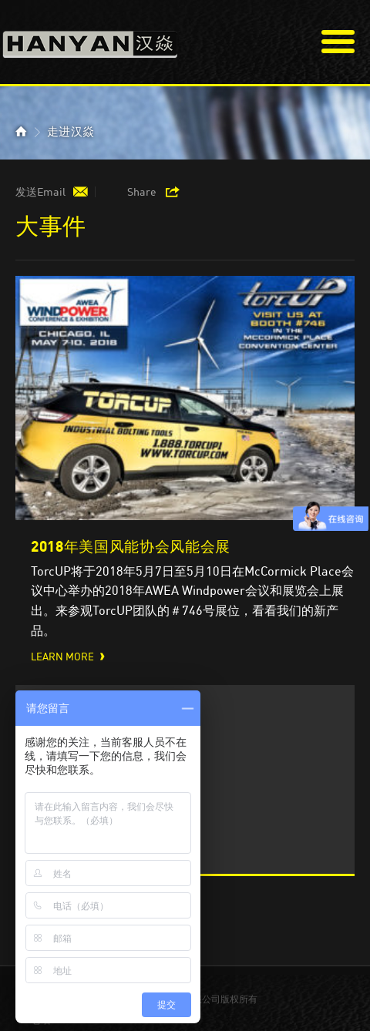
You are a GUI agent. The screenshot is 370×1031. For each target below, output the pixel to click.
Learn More (62, 657)
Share (141, 191)
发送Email (40, 191)
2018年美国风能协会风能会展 (130, 546)
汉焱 (90, 40)
